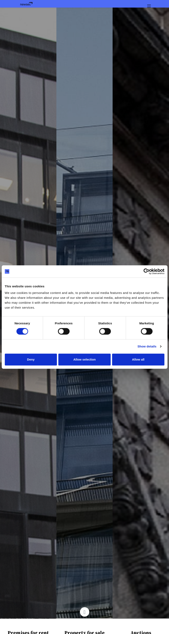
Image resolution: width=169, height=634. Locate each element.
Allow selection (84, 359)
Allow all (138, 359)
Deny (31, 359)
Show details (147, 346)
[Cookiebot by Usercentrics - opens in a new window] (146, 271)
